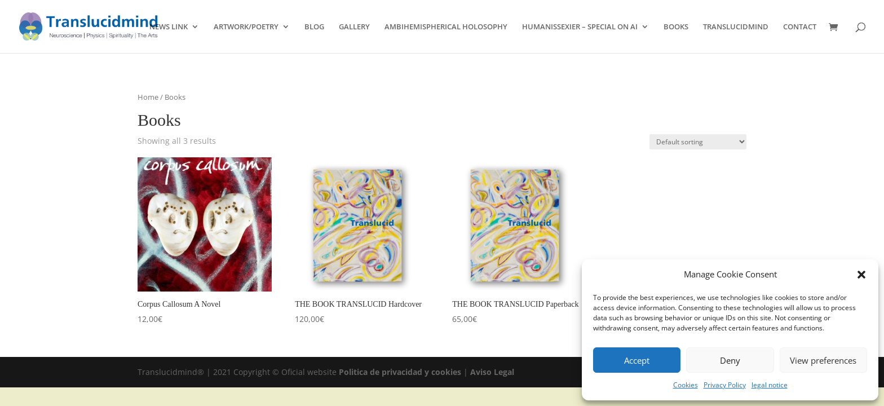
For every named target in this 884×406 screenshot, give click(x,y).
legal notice (770, 385)
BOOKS (676, 27)
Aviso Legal (492, 372)
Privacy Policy (725, 385)
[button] (861, 274)
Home (148, 97)
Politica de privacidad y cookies (401, 372)
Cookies (685, 385)
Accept (636, 360)
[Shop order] (697, 141)
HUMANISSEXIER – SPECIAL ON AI (580, 27)
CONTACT (799, 27)
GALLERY (354, 27)
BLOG (314, 27)
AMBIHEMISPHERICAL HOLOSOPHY (445, 27)
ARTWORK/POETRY (246, 27)
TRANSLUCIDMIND (735, 27)
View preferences (823, 360)
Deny (730, 360)
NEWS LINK (168, 27)
